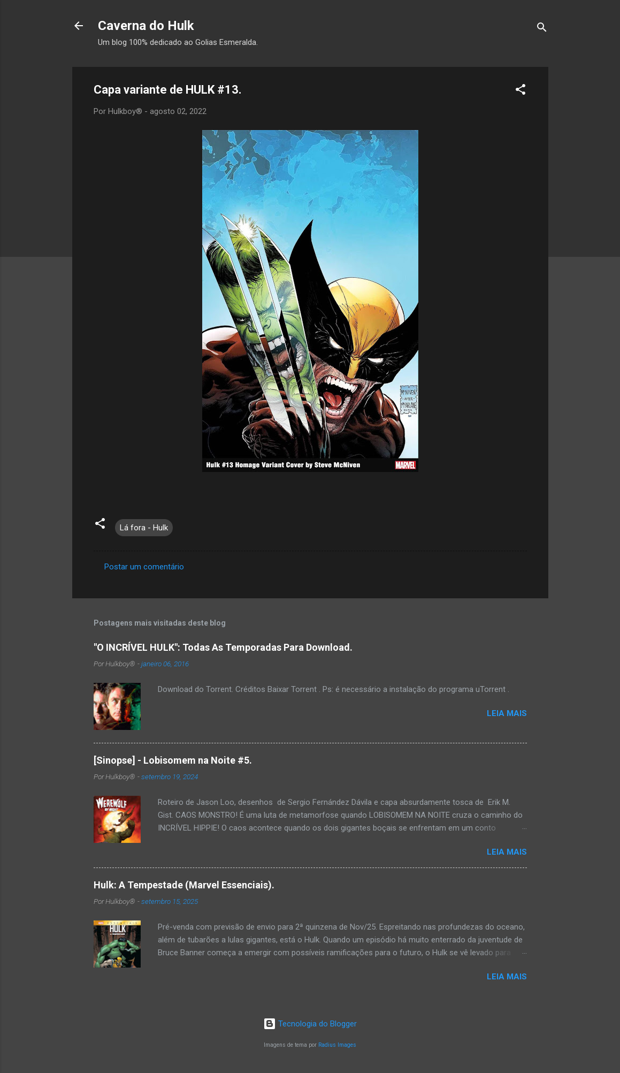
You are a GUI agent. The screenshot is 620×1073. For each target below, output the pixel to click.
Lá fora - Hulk (144, 527)
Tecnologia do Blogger (310, 1024)
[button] (520, 91)
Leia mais (507, 713)
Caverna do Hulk (146, 25)
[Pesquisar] (541, 29)
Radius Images (337, 1044)
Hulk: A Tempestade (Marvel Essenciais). (184, 885)
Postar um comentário (144, 567)
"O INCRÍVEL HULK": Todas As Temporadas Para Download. (223, 647)
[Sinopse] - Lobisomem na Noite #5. (173, 760)
